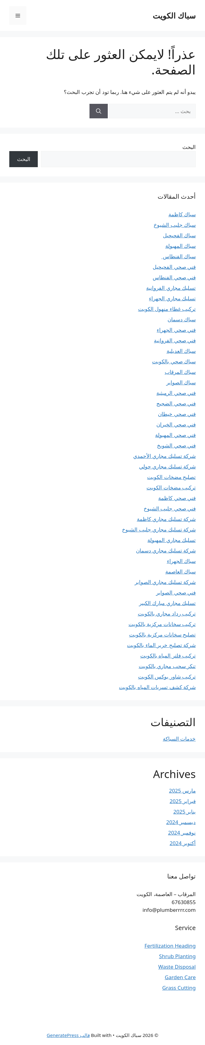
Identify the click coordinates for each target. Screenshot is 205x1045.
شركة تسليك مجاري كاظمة (166, 518)
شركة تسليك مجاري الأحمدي (164, 455)
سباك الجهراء (181, 561)
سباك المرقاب (180, 371)
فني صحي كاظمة (177, 497)
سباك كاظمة (182, 214)
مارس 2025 (182, 790)
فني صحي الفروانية (175, 340)
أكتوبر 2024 (183, 843)
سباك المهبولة (180, 245)
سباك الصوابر (181, 382)
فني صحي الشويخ (176, 445)
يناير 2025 (184, 811)
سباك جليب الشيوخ (175, 224)
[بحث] (98, 111)
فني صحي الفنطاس (174, 277)
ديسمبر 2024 (181, 822)
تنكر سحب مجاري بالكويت (167, 666)
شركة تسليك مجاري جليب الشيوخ (159, 529)
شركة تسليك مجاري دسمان (166, 550)
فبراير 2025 (183, 801)
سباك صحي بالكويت (174, 361)
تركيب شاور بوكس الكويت (167, 676)
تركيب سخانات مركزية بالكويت (162, 624)
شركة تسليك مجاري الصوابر (165, 582)
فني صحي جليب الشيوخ (170, 508)
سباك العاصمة (180, 571)
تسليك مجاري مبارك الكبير (167, 603)
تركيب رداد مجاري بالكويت (167, 613)
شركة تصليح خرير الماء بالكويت (161, 645)
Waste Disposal (177, 966)
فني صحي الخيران (176, 424)
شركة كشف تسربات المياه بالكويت (157, 687)
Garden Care (180, 977)
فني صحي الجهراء (176, 329)
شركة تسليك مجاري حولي (167, 466)
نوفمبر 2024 (182, 832)
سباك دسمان (182, 319)
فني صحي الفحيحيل (174, 266)
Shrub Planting (177, 956)
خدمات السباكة (179, 738)
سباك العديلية (181, 350)
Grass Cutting (179, 987)
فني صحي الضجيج (176, 403)
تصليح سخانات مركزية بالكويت (162, 634)
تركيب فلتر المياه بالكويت (168, 655)
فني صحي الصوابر (176, 592)
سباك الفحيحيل (179, 235)
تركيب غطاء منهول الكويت (167, 308)
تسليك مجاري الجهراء (172, 298)
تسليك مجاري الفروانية (171, 287)
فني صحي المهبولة (175, 434)
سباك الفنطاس (178, 256)
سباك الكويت (174, 15)
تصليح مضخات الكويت (171, 476)
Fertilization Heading (170, 945)
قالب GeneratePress (68, 1035)
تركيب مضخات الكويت (171, 487)
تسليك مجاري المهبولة (171, 540)
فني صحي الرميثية (176, 392)
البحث (189, 146)
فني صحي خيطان (177, 413)
